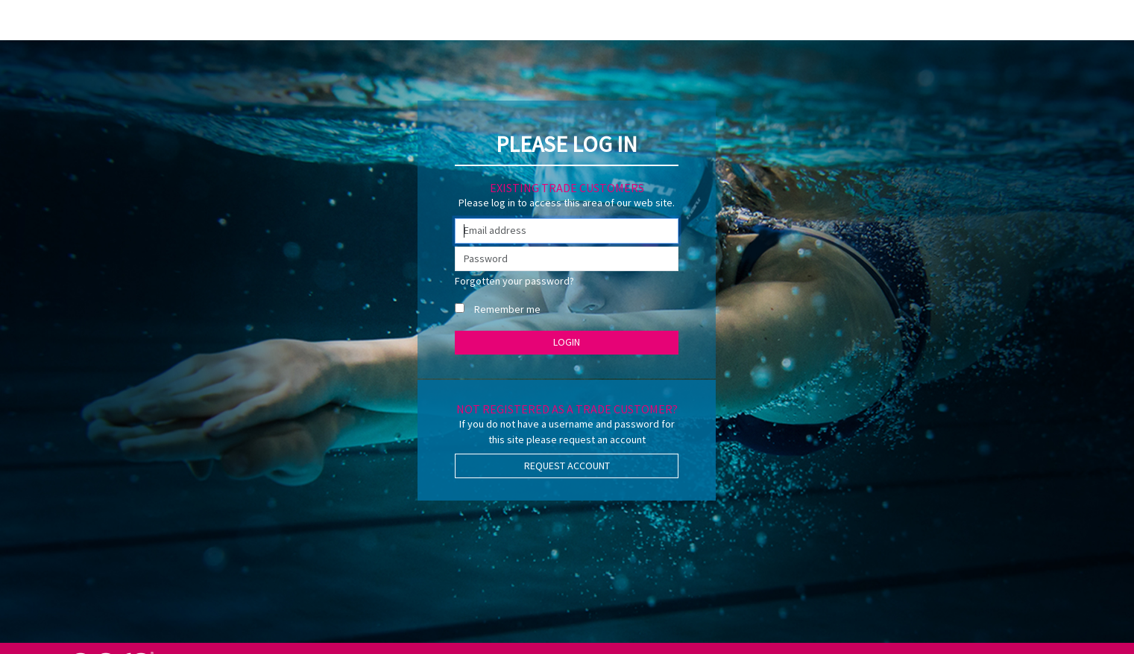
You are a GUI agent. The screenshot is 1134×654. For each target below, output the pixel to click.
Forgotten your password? (514, 281)
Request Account (567, 465)
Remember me (507, 309)
